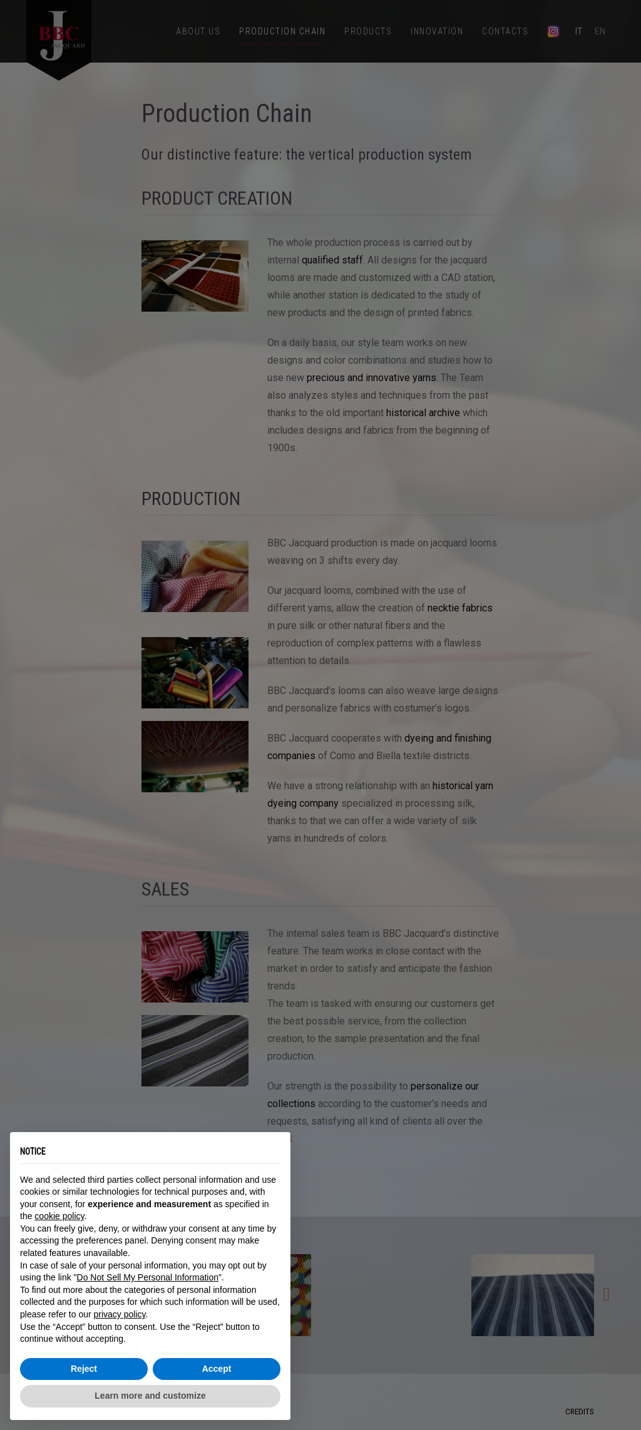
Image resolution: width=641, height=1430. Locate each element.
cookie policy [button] (59, 1216)
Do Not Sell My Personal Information (147, 1277)
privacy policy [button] (120, 1314)
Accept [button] (217, 1369)
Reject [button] (84, 1369)
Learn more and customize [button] (150, 1396)
